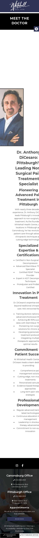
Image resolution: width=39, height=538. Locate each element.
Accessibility (10, 528)
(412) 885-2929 (20, 480)
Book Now (19, 519)
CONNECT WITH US (19, 461)
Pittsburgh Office (29, 535)
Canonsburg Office (9, 535)
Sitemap (30, 526)
